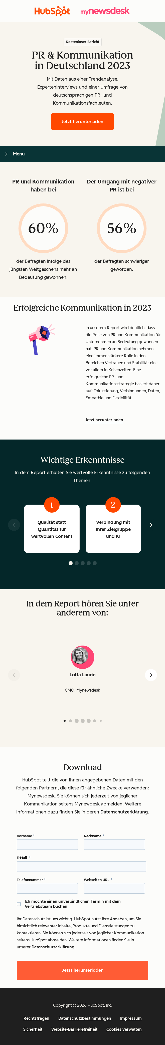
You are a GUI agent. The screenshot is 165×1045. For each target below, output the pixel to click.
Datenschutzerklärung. (54, 947)
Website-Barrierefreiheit (74, 1029)
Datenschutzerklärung (124, 812)
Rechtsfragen (36, 1018)
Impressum (131, 1018)
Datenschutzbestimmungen (84, 1018)
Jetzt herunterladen (88, 121)
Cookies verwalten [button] (124, 1029)
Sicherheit (32, 1029)
